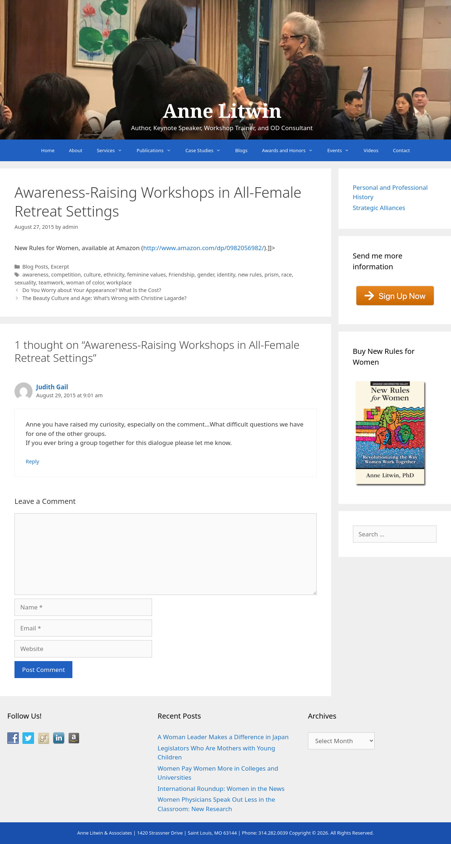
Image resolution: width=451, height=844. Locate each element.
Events (342, 150)
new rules (250, 274)
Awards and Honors (291, 150)
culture (92, 274)
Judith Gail (52, 387)
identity (226, 274)
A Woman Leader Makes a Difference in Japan (222, 737)
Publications (157, 150)
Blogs (241, 150)
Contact (401, 150)
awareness (35, 274)
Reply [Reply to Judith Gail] (32, 461)
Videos (371, 150)
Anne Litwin (222, 111)
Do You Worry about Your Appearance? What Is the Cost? (91, 290)
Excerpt (60, 266)
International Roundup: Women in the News (220, 788)
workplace (119, 282)
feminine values (146, 274)
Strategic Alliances (379, 207)
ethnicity (114, 274)
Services (113, 150)
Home (48, 150)
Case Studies (206, 150)
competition (66, 274)
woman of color (85, 282)
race (286, 274)
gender (205, 274)
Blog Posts (35, 266)
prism (272, 274)
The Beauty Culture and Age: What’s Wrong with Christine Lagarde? (104, 298)
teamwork (51, 282)
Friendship (182, 274)
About (76, 150)
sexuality (25, 282)
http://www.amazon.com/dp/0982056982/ (203, 248)
